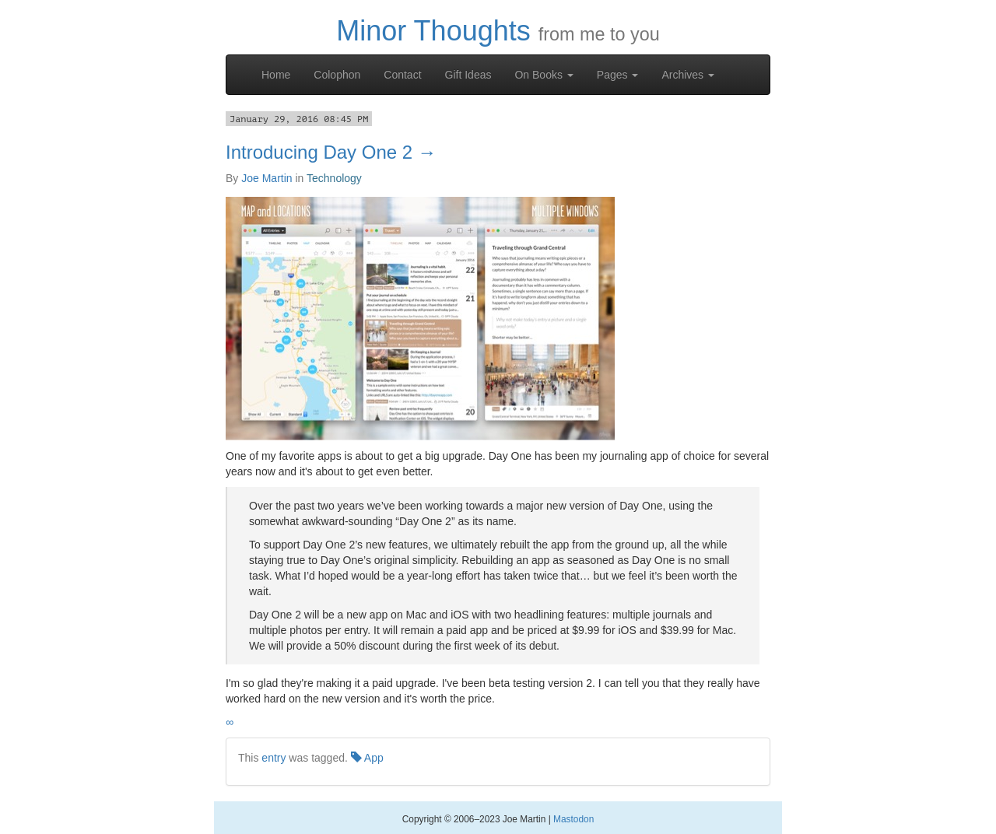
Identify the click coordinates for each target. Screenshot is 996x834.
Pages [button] (618, 74)
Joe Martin (266, 178)
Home (275, 74)
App (367, 758)
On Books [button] (543, 74)
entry (273, 758)
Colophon (337, 74)
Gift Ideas (468, 74)
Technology (334, 178)
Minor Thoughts (433, 31)
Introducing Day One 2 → (331, 152)
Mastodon (573, 819)
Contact (402, 74)
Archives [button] (687, 74)
